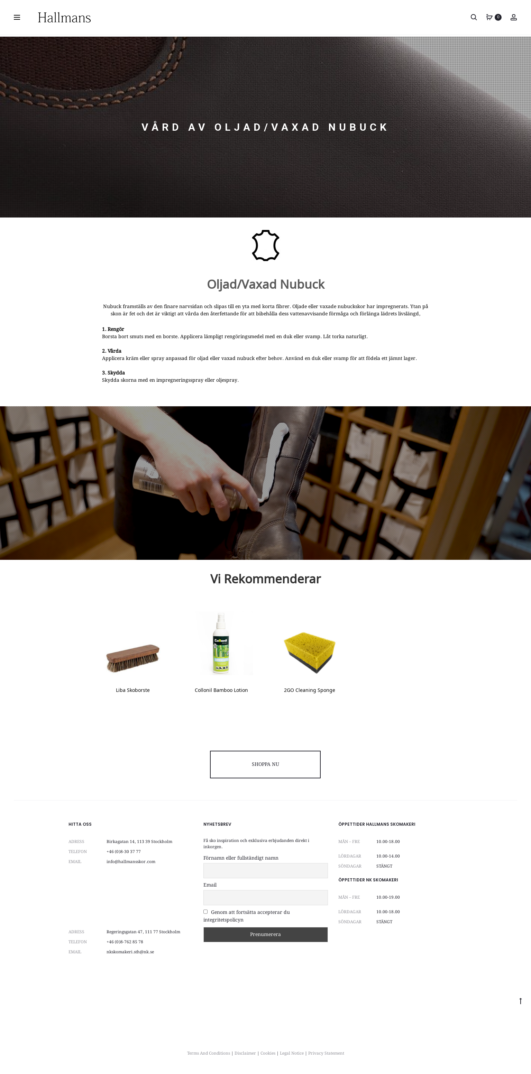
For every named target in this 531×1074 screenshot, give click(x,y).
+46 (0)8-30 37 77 (124, 852)
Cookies (267, 1053)
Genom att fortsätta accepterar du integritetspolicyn (246, 916)
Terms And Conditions (208, 1053)
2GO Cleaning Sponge (309, 690)
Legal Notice (292, 1053)
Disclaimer (245, 1053)
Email (210, 885)
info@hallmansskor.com (131, 862)
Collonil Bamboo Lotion (221, 690)
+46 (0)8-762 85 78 (125, 942)
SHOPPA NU (265, 764)
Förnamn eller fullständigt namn (240, 858)
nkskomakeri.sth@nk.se (130, 952)
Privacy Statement (326, 1053)
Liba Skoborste (133, 690)
